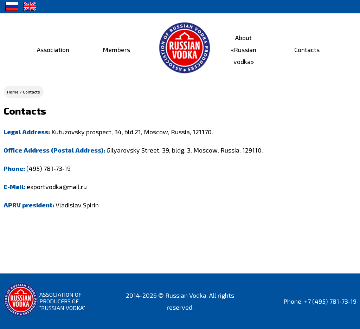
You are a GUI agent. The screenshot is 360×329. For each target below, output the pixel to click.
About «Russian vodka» (243, 49)
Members (116, 49)
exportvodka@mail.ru (57, 187)
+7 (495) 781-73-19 (330, 301)
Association (53, 49)
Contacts (307, 49)
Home (13, 91)
